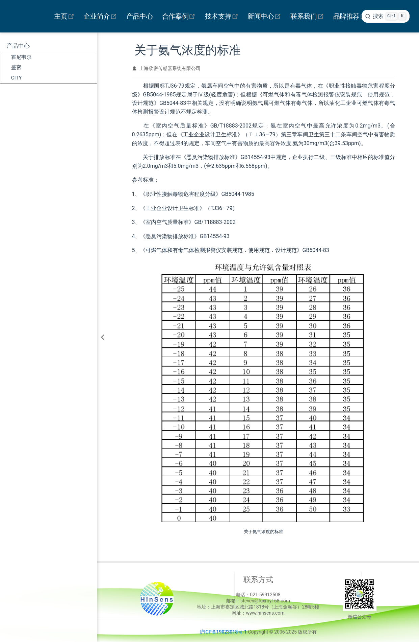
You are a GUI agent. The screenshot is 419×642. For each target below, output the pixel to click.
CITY (16, 78)
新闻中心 (265, 16)
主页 (65, 16)
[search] (386, 16)
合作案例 (180, 16)
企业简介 (101, 16)
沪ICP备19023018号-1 (223, 632)
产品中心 (139, 16)
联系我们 (308, 16)
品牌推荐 (351, 16)
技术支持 (222, 16)
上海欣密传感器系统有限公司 (170, 68)
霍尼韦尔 (21, 57)
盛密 (16, 67)
